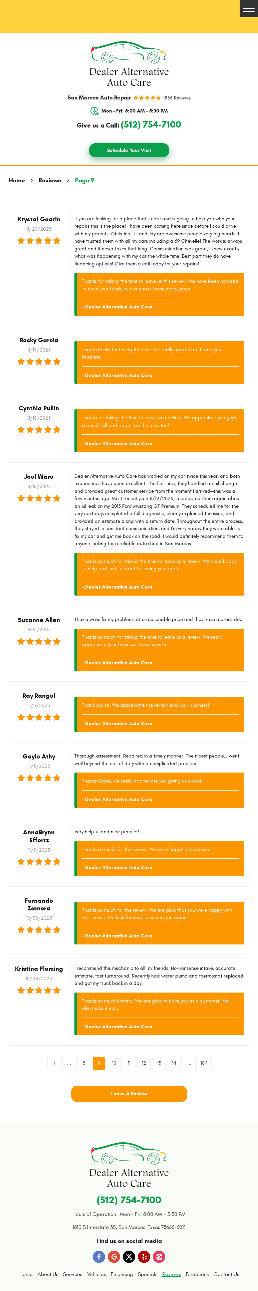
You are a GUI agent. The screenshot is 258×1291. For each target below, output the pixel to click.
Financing (122, 1274)
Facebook (99, 1257)
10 (114, 1063)
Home (17, 180)
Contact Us (226, 1274)
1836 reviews (177, 97)
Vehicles (96, 1274)
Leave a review (129, 1094)
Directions (197, 1274)
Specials (147, 1274)
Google (114, 1257)
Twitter (129, 1257)
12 (144, 1063)
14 (174, 1063)
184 (204, 1063)
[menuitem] (26, 1275)
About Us (48, 1274)
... (69, 1063)
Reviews (50, 180)
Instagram (159, 1257)
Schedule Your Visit (129, 150)
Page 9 (84, 180)
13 (159, 1063)
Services (72, 1274)
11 (129, 1063)
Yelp (144, 1257)
